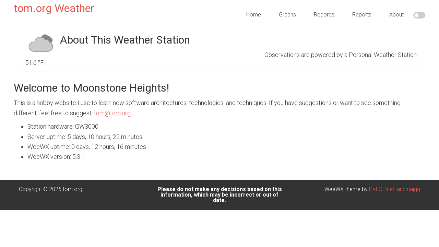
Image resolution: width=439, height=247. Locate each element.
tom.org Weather (54, 8)
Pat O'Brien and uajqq (394, 184)
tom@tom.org (112, 107)
